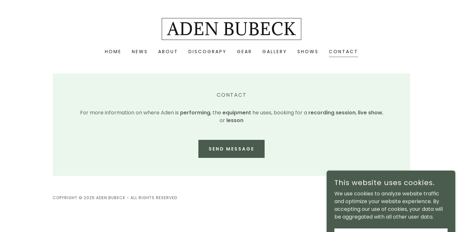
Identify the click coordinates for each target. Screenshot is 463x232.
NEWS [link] (140, 51)
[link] (231, 33)
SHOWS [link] (308, 51)
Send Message (232, 149)
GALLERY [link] (274, 51)
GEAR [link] (244, 51)
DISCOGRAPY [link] (207, 51)
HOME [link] (113, 51)
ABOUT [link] (168, 51)
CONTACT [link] (343, 51)
